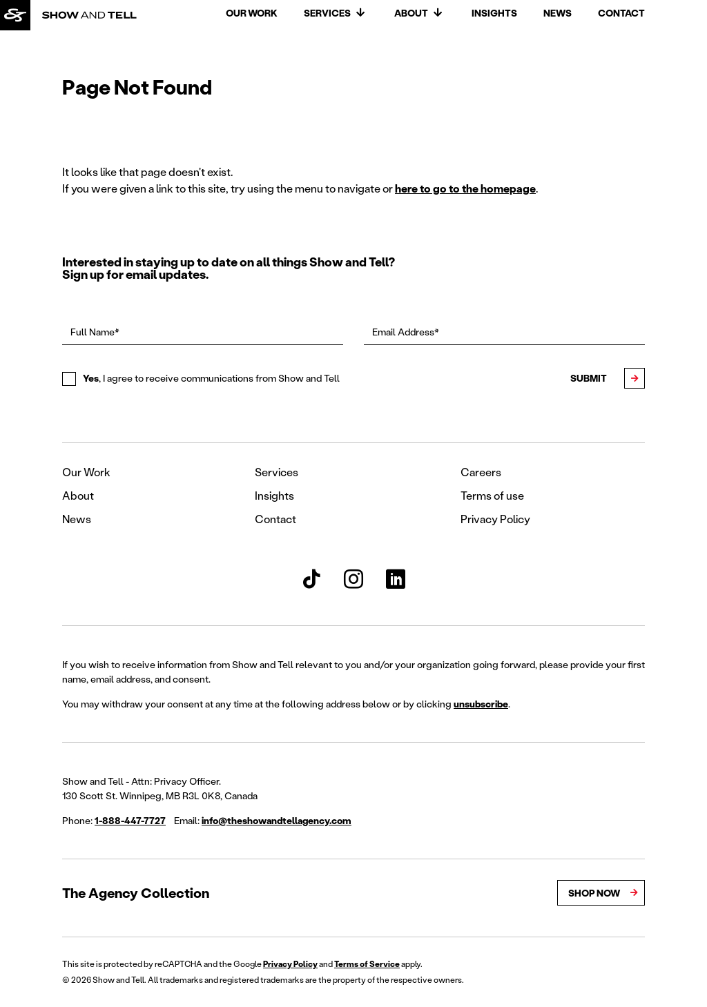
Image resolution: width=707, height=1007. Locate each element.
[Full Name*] (202, 332)
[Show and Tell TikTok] (311, 579)
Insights (494, 12)
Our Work (252, 12)
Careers (481, 472)
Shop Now (594, 892)
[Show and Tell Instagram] (353, 579)
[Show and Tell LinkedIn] (395, 579)
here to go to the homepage (465, 188)
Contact (621, 12)
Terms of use (492, 495)
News (557, 12)
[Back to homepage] (15, 15)
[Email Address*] (504, 332)
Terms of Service (367, 964)
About (411, 12)
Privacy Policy (495, 518)
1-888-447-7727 (130, 820)
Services (327, 12)
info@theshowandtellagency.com (276, 820)
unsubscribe (481, 703)
